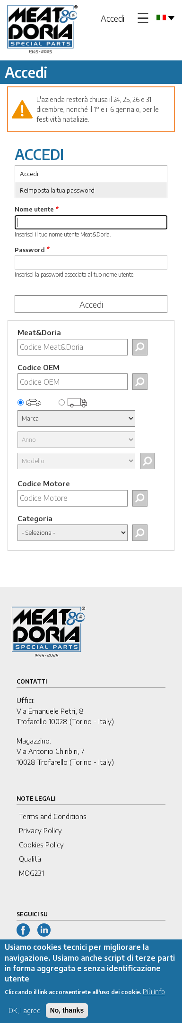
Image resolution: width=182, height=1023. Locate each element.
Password (30, 250)
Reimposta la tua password (57, 190)
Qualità (30, 858)
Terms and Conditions (53, 816)
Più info (154, 998)
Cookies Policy (41, 844)
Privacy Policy (40, 830)
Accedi (112, 18)
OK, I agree (25, 1017)
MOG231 (31, 873)
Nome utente (34, 209)
